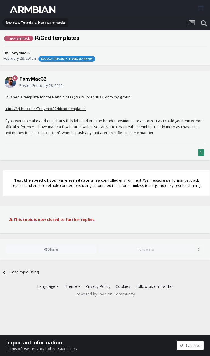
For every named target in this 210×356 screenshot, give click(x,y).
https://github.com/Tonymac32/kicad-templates (45, 108)
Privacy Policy (97, 286)
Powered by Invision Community (105, 294)
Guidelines (67, 348)
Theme (72, 286)
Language (48, 286)
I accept (190, 345)
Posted (40, 85)
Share (51, 249)
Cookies (123, 286)
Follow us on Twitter (154, 286)
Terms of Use (17, 348)
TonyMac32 (19, 52)
